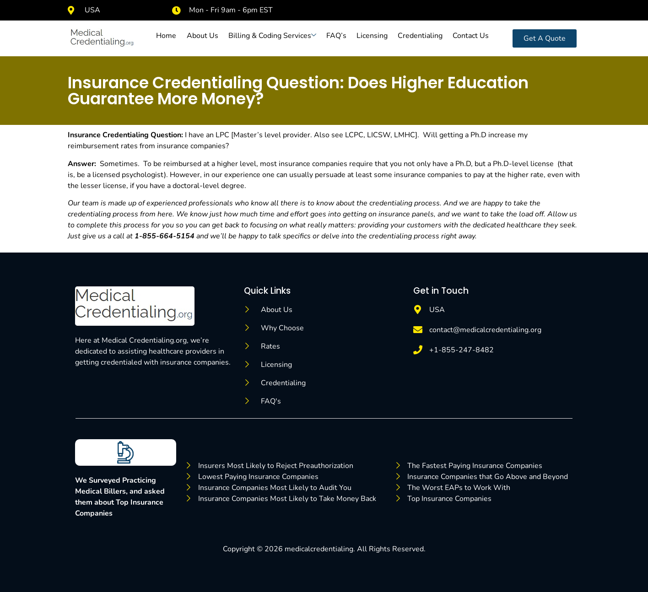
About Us (202, 36)
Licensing (372, 36)
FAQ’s (336, 36)
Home (167, 36)
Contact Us (471, 36)
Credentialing (420, 36)
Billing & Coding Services (272, 36)
